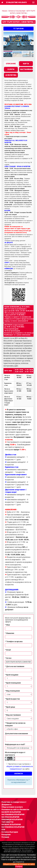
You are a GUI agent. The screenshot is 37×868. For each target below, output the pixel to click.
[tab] (10, 63)
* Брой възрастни (12, 699)
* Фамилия (9, 633)
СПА (3, 830)
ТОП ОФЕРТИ (7, 822)
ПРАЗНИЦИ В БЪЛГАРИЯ (11, 819)
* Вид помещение (12, 691)
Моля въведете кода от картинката (15, 753)
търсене (18, 29)
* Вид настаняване (13, 715)
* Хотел (8, 658)
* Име (7, 625)
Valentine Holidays (16, 2)
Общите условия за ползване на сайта (18, 864)
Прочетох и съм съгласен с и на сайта (19, 766)
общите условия (13, 766)
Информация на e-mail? (15, 744)
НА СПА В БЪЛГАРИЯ (10, 817)
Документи (6, 804)
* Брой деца (10, 707)
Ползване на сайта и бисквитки (15, 809)
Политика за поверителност (13, 802)
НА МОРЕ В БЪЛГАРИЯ (11, 812)
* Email (8, 650)
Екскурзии (6, 834)
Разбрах (19, 866)
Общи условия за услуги (12, 807)
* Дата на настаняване (14, 666)
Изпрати (18, 774)
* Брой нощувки (11, 675)
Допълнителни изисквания (16, 733)
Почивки (5, 837)
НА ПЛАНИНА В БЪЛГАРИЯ (12, 814)
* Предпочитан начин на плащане (15, 724)
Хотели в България (9, 832)
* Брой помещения (13, 683)
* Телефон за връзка (13, 641)
